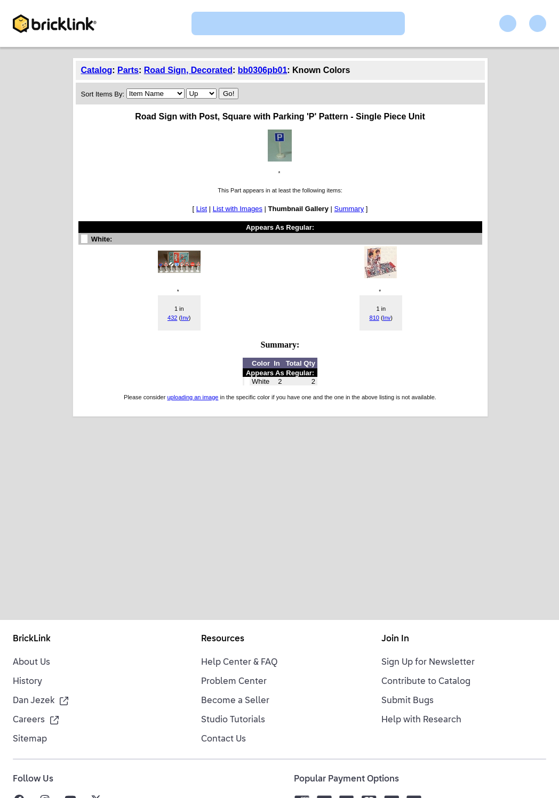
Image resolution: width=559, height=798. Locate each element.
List (201, 209)
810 (374, 318)
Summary (349, 209)
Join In (395, 639)
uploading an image (192, 397)
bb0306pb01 (262, 70)
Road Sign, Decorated (188, 70)
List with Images (237, 209)
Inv (185, 318)
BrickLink (32, 639)
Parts (128, 70)
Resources (222, 639)
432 (172, 318)
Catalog (97, 70)
